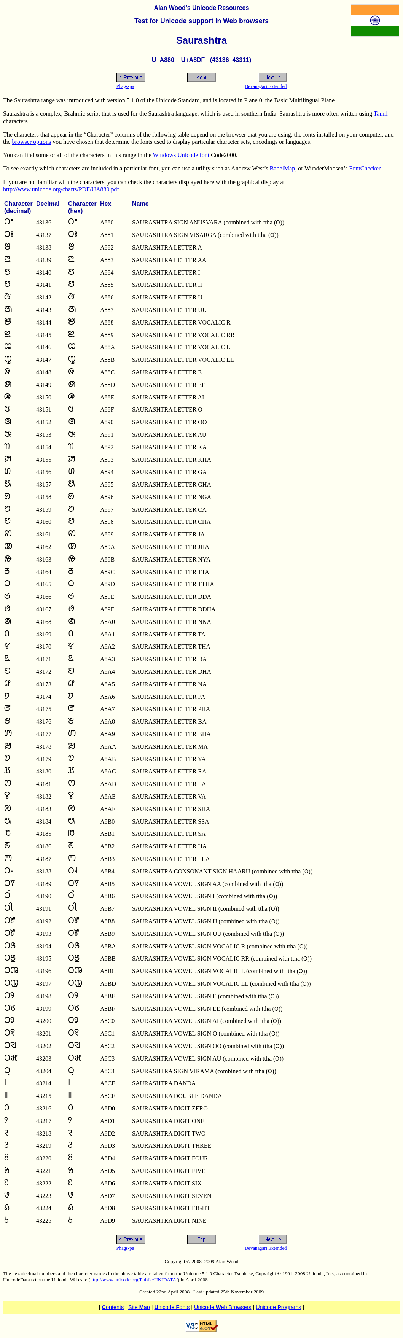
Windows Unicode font (181, 155)
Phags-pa (125, 86)
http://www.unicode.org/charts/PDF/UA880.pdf (61, 189)
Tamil (381, 113)
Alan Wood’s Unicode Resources (201, 8)
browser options (31, 141)
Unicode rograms (278, 1307)
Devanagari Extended (266, 86)
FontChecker (364, 168)
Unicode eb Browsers (222, 1307)
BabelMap (282, 168)
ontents (113, 1307)
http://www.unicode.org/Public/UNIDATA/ (134, 1279)
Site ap (139, 1307)
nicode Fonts (172, 1307)
